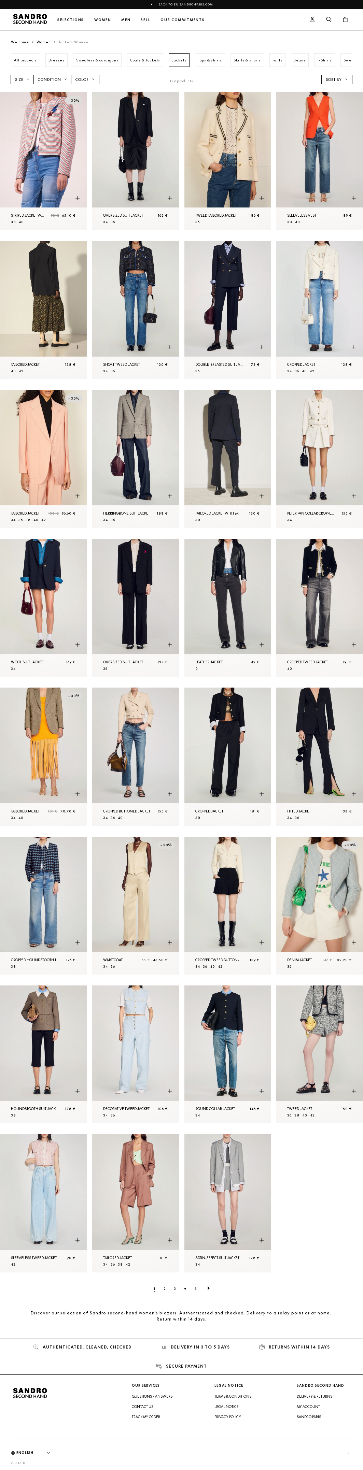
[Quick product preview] (77, 198)
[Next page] (209, 1288)
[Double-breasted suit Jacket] (227, 310)
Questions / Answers (152, 1396)
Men (125, 20)
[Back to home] (30, 20)
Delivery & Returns (314, 1396)
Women (102, 20)
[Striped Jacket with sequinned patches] (43, 161)
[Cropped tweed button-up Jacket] (227, 906)
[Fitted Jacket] (319, 756)
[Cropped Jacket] (319, 310)
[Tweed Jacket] (319, 1054)
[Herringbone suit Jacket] (135, 459)
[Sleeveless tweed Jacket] (43, 1203)
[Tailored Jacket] (43, 310)
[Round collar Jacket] (227, 1054)
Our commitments (182, 20)
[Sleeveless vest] (319, 161)
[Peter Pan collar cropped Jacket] (319, 459)
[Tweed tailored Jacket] (227, 161)
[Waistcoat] (135, 906)
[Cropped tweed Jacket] (319, 608)
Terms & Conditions (232, 1396)
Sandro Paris (309, 1417)
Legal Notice (226, 1406)
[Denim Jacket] (319, 906)
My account (308, 1406)
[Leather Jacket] (227, 608)
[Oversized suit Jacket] (135, 161)
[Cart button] (345, 20)
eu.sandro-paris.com (193, 4)
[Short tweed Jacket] (135, 310)
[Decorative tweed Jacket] (135, 1054)
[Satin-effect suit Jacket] (227, 1203)
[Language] (36, 1453)
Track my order (146, 1417)
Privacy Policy (227, 1417)
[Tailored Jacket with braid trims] (227, 459)
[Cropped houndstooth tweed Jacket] (43, 906)
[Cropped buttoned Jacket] (135, 756)
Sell (145, 20)
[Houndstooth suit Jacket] (43, 1054)
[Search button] (329, 20)
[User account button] (312, 20)
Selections (70, 20)
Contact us (142, 1406)
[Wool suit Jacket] (43, 608)
